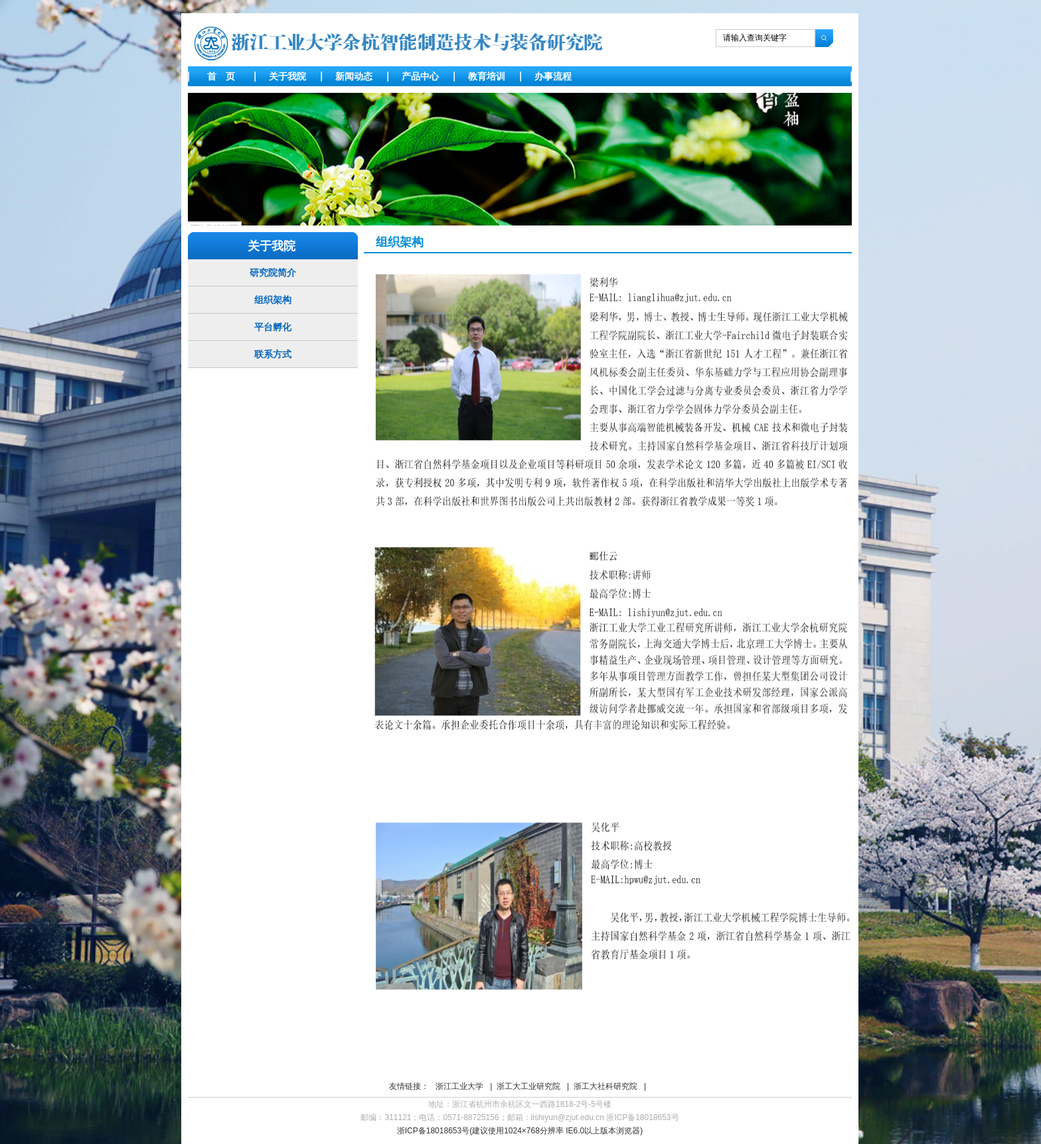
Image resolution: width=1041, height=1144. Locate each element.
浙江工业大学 (459, 1086)
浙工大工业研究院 (528, 1086)
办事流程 (553, 76)
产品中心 (420, 76)
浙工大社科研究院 (605, 1086)
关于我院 (287, 76)
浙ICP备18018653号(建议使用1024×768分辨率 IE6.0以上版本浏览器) (520, 1130)
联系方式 (272, 354)
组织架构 (272, 299)
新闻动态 (353, 76)
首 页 (221, 76)
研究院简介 (273, 272)
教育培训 (486, 76)
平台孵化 (272, 327)
